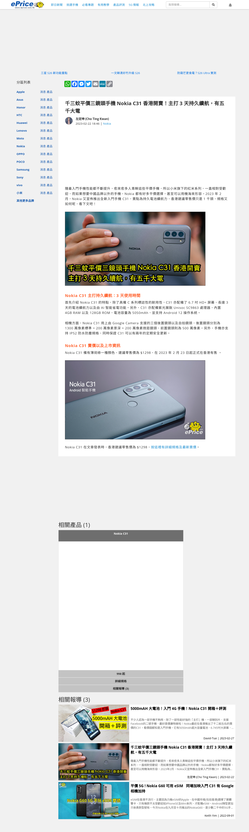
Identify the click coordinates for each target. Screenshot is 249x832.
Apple (21, 92)
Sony (20, 177)
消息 (43, 92)
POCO (21, 162)
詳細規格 (121, 681)
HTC (19, 115)
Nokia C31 (121, 533)
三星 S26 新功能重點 (54, 73)
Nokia (21, 146)
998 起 (121, 674)
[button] (230, 5)
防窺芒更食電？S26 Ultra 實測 (196, 73)
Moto (20, 138)
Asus (20, 99)
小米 (19, 193)
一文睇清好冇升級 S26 (125, 73)
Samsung (23, 169)
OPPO (21, 154)
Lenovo (22, 130)
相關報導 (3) (121, 688)
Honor (21, 107)
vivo (19, 185)
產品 (50, 92)
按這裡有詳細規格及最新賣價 (173, 447)
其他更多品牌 (25, 201)
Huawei (22, 123)
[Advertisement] (147, 156)
